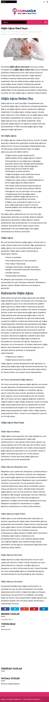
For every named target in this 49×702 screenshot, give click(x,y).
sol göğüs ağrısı (24, 34)
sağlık (17, 34)
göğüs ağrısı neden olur (35, 32)
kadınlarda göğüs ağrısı (8, 34)
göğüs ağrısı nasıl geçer (21, 32)
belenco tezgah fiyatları (10, 684)
